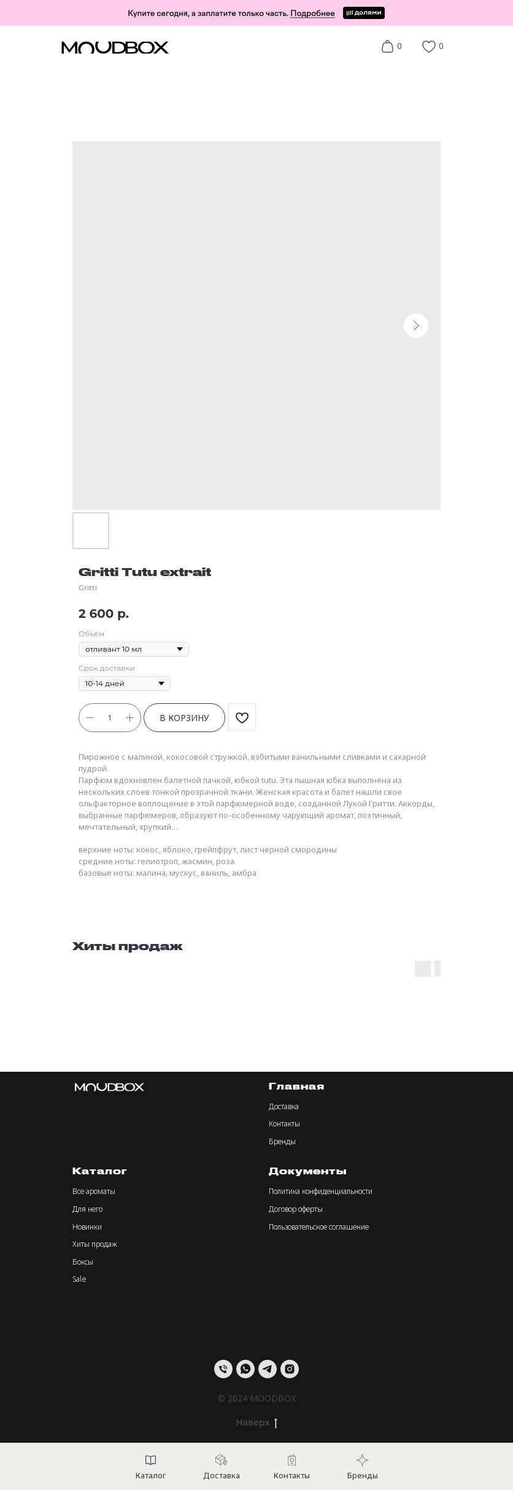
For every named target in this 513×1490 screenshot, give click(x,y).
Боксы (82, 1262)
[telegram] (267, 1369)
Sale (79, 1279)
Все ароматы (93, 1191)
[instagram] (289, 1369)
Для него (87, 1209)
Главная (297, 1086)
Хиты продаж (94, 1244)
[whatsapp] (245, 1369)
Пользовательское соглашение (319, 1227)
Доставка (284, 1106)
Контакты (284, 1123)
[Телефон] (223, 1369)
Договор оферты (296, 1209)
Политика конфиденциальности (320, 1191)
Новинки (87, 1227)
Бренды (282, 1141)
